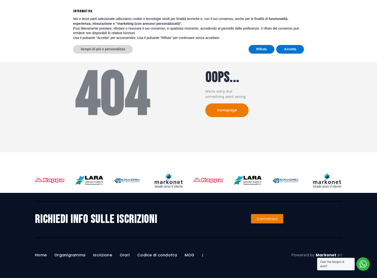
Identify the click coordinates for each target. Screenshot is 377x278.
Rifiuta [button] (261, 265)
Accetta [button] (290, 265)
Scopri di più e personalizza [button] (103, 265)
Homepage (227, 110)
